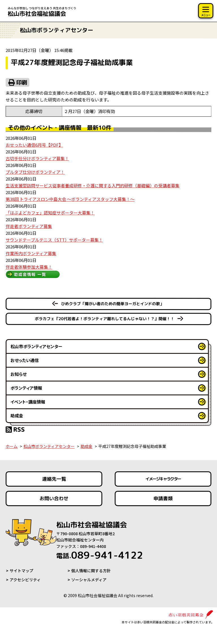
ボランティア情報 (26, 388)
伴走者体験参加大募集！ (29, 267)
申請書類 (163, 498)
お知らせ (18, 374)
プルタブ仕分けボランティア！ (35, 172)
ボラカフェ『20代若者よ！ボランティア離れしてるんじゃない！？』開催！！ (104, 318)
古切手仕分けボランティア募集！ (37, 158)
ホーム (12, 446)
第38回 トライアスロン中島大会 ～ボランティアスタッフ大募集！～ (70, 199)
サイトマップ (21, 570)
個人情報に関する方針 (91, 570)
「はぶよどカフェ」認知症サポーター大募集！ (50, 213)
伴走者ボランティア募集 (29, 226)
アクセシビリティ (25, 579)
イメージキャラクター (163, 479)
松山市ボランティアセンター (36, 346)
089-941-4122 (99, 555)
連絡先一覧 (54, 479)
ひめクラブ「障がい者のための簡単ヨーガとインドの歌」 (112, 303)
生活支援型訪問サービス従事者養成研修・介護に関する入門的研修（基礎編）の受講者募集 (92, 185)
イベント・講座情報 (27, 402)
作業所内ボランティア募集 (31, 253)
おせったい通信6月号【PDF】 (34, 145)
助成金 (16, 416)
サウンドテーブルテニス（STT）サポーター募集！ (54, 240)
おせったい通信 (24, 360)
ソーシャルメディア (89, 579)
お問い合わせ (54, 498)
